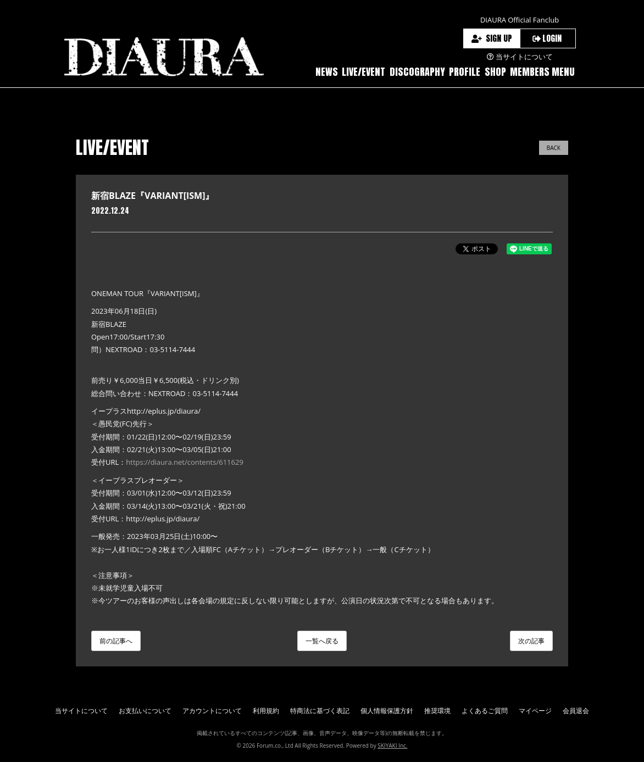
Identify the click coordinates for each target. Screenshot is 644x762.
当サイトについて (81, 710)
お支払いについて (145, 710)
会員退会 (576, 710)
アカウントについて (212, 710)
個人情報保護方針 (386, 710)
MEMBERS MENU (542, 71)
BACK (553, 148)
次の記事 (531, 641)
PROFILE (464, 71)
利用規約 (266, 710)
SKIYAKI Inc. (392, 745)
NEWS (326, 71)
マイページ (535, 710)
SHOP (495, 71)
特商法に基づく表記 (319, 710)
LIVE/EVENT (363, 71)
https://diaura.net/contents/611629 (184, 462)
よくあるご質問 (485, 710)
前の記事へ (115, 641)
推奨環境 (437, 710)
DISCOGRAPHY (417, 71)
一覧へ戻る (322, 641)
